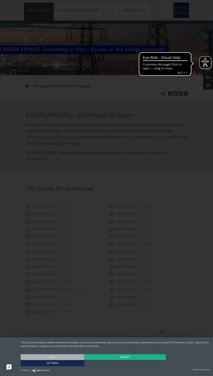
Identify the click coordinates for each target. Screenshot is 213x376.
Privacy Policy (204, 370)
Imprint (195, 370)
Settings (181, 363)
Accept (115, 363)
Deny (49, 363)
